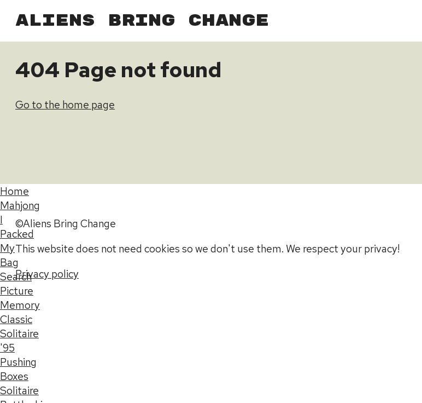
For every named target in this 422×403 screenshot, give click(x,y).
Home (14, 191)
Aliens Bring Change (142, 21)
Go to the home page (65, 104)
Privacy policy (47, 274)
